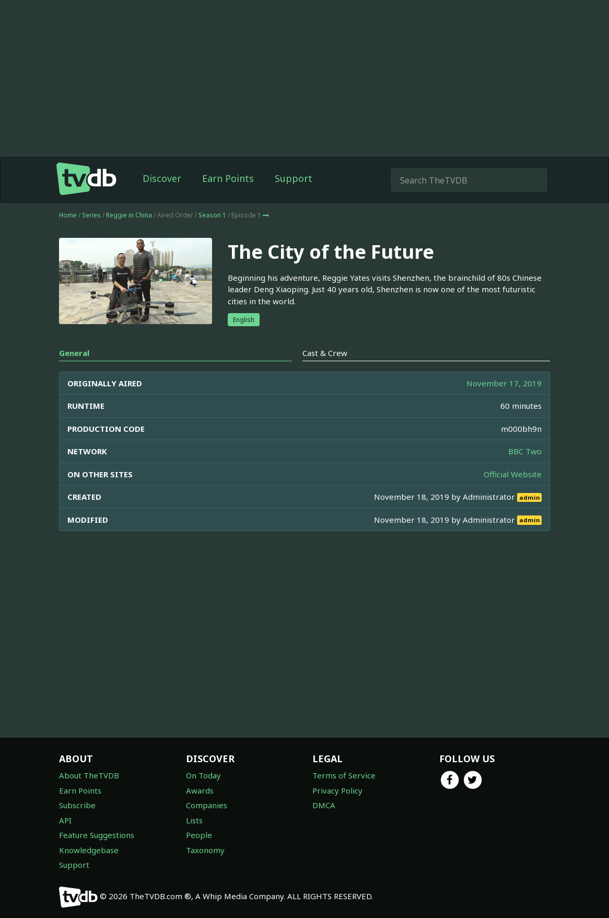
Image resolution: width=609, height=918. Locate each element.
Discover (162, 178)
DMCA (323, 805)
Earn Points (228, 178)
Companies (206, 805)
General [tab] (74, 353)
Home (68, 215)
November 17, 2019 (504, 383)
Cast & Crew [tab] (324, 353)
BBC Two (525, 451)
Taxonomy (205, 850)
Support (293, 178)
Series (91, 215)
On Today (203, 775)
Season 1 (212, 215)
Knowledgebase (89, 850)
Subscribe (77, 805)
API (65, 820)
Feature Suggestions (96, 835)
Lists (194, 820)
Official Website (513, 474)
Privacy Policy (337, 790)
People (199, 835)
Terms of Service (344, 775)
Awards (200, 790)
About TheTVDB (89, 775)
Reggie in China (129, 215)
